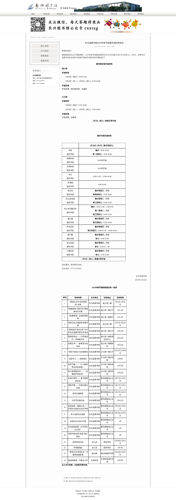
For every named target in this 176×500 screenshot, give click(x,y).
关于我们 (85, 491)
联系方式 (91, 491)
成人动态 (51, 37)
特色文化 (100, 14)
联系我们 (141, 14)
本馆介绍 (46, 14)
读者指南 (87, 14)
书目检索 (97, 491)
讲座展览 (45, 56)
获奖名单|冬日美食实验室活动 (78, 481)
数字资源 (127, 14)
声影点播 (114, 14)
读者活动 (45, 61)
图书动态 (73, 14)
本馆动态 (60, 14)
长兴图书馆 (91, 496)
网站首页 (78, 491)
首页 (33, 14)
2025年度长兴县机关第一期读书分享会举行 (82, 478)
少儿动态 (45, 51)
